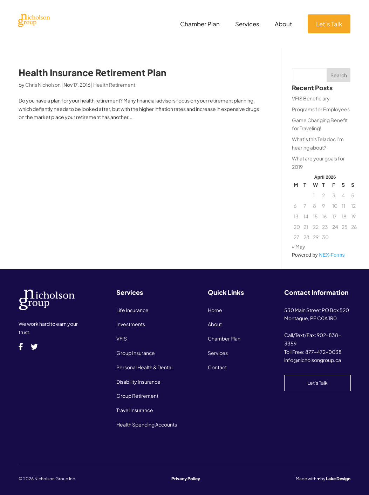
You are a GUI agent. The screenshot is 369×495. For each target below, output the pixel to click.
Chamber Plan (200, 24)
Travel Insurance (134, 410)
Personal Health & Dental (144, 367)
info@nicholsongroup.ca (312, 360)
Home (215, 310)
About (283, 24)
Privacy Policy (185, 478)
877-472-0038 (323, 352)
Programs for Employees (321, 109)
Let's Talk (317, 383)
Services (247, 24)
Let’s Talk (329, 24)
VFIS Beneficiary (311, 98)
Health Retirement (114, 84)
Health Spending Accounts (146, 424)
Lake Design (338, 478)
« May (298, 246)
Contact (217, 367)
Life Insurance (132, 310)
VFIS (121, 338)
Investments (130, 324)
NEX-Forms (331, 255)
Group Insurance (135, 353)
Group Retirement (137, 395)
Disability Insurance (138, 381)
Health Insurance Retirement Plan (92, 72)
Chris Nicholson (43, 84)
